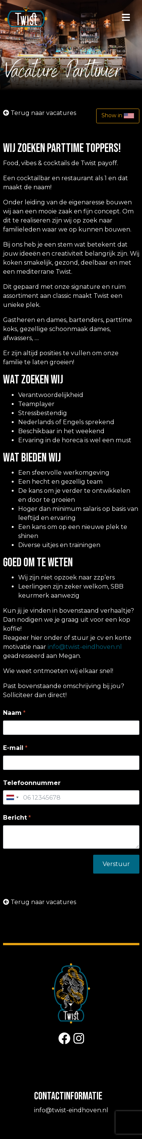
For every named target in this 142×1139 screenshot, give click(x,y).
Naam (12, 712)
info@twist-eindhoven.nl (85, 646)
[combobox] (12, 797)
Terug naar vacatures (39, 113)
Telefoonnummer (32, 782)
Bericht (15, 817)
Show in (117, 115)
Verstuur (116, 864)
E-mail (13, 747)
